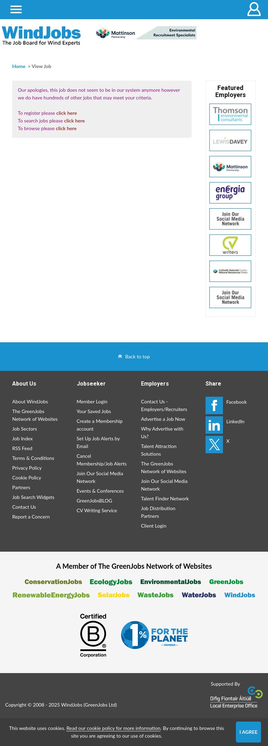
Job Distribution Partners (158, 512)
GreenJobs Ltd (100, 705)
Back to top (137, 356)
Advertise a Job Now (163, 419)
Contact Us (24, 507)
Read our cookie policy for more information (113, 728)
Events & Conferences (100, 491)
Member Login (92, 401)
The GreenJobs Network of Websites (35, 415)
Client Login (153, 526)
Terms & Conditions (33, 458)
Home (18, 66)
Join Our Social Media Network (100, 477)
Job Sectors (24, 429)
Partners (21, 487)
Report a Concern (31, 517)
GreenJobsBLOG (94, 500)
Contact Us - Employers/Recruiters (164, 405)
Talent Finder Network (165, 498)
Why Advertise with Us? (162, 432)
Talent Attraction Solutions (159, 450)
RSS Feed (22, 448)
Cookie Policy (26, 477)
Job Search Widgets (33, 497)
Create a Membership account (100, 425)
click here (66, 113)
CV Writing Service (97, 510)
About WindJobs (30, 401)
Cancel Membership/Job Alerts (102, 460)
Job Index (22, 438)
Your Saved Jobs (94, 411)
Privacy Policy (27, 468)
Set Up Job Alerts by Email (98, 442)
